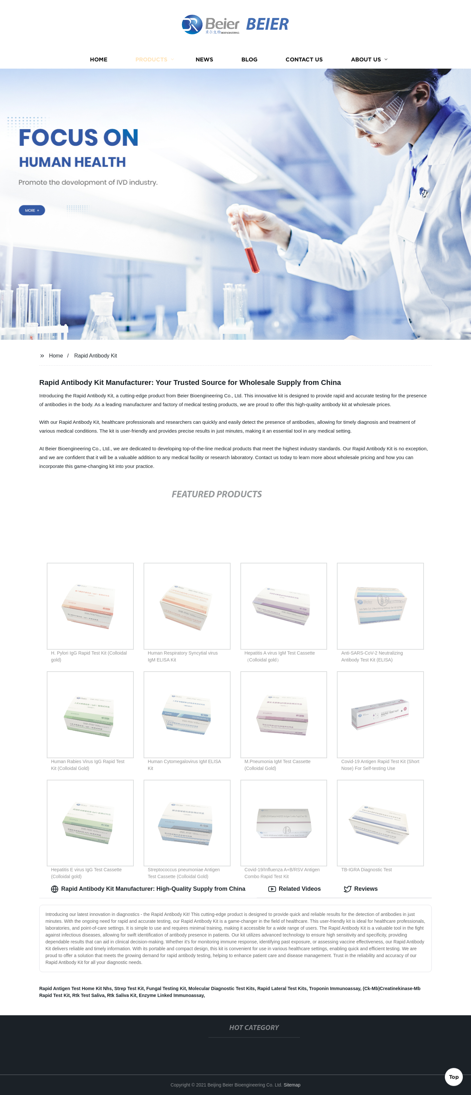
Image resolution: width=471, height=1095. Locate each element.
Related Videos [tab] (294, 889)
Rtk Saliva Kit (121, 995)
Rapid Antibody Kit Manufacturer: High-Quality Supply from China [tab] (148, 889)
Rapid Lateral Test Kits (282, 988)
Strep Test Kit (129, 988)
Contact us (304, 60)
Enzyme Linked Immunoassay (171, 995)
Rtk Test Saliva (88, 995)
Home (98, 60)
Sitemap (292, 1084)
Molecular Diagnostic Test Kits (221, 988)
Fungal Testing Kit (166, 988)
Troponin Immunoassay (334, 988)
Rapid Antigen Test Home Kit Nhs (75, 988)
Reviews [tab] (361, 889)
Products (151, 60)
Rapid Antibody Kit (95, 355)
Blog (249, 60)
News (204, 60)
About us (366, 60)
